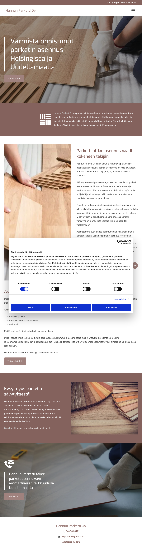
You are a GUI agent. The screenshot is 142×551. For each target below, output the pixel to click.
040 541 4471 (128, 2)
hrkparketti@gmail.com (72, 536)
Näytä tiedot (120, 299)
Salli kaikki (111, 307)
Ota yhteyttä (10, 428)
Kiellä (30, 307)
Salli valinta (71, 307)
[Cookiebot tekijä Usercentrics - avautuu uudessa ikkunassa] (119, 242)
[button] (133, 10)
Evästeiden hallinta (71, 542)
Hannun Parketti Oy (21, 10)
